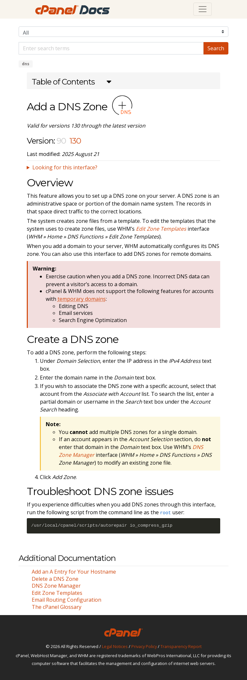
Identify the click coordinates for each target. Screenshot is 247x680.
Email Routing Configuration (66, 599)
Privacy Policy (144, 646)
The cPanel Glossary (56, 606)
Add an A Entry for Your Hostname (74, 571)
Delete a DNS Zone (55, 578)
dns (25, 64)
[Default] (111, 48)
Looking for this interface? (64, 167)
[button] (71, 82)
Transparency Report (181, 646)
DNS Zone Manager (56, 585)
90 (61, 141)
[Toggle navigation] (202, 9)
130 (75, 141)
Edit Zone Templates (57, 592)
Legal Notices (115, 646)
